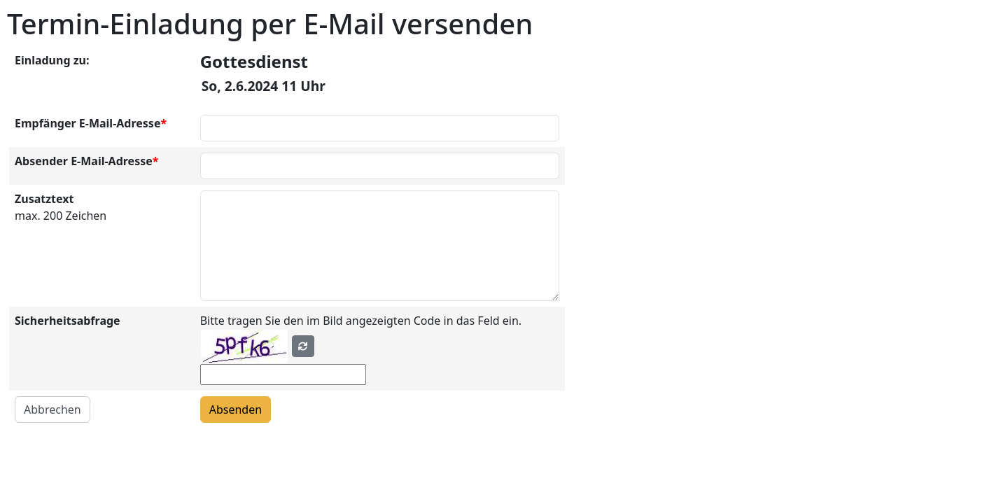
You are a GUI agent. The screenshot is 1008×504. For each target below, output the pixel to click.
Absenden (235, 409)
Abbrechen (52, 409)
